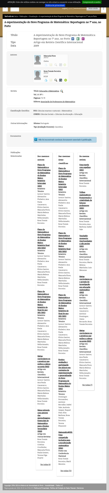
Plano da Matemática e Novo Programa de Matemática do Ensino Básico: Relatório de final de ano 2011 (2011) (43, 302)
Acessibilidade (49, 485)
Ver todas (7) (87, 385)
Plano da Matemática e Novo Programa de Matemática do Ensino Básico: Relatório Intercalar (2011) (43, 175)
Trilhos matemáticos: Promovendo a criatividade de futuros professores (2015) (85, 200)
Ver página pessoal (46, 80)
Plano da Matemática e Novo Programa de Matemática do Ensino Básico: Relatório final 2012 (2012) (43, 238)
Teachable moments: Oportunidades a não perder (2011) (85, 241)
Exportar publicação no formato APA (72, 38)
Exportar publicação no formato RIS (83, 38)
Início (16, 16)
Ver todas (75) (66, 470)
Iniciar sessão (93, 8)
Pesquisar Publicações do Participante (55, 80)
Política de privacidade (55, 5)
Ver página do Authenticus (60, 80)
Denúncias (80, 488)
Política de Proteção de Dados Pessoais (63, 488)
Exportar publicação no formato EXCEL (78, 38)
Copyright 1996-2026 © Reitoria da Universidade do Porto (23, 485)
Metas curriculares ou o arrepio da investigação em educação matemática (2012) (85, 284)
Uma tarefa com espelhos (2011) (85, 167)
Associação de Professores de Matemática (58, 101)
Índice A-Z (59, 485)
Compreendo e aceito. (92, 2)
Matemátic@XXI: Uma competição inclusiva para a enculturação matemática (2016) (65, 440)
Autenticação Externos (80, 8)
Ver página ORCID (65, 80)
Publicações (23, 16)
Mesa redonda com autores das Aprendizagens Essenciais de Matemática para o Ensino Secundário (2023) (43, 421)
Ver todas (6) (45, 464)
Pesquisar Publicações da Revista (61, 91)
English (64, 8)
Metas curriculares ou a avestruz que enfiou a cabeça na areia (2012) (43, 361)
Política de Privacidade (41, 488)
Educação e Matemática (49, 91)
